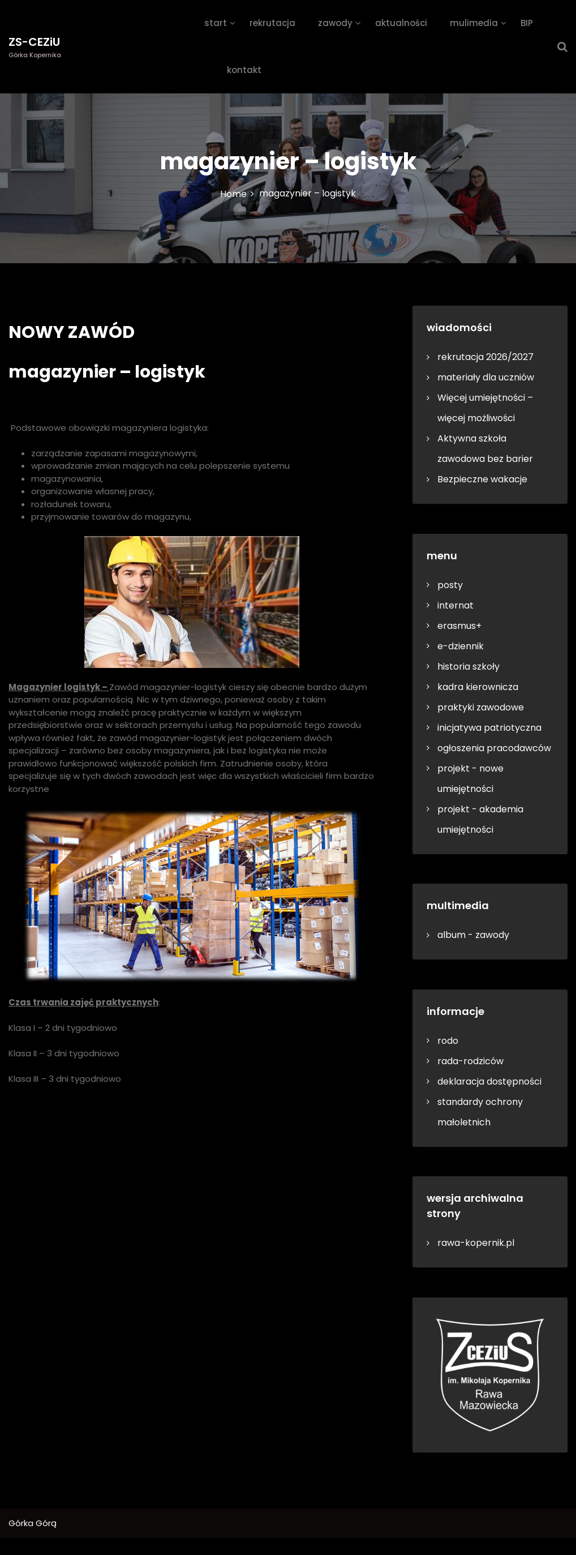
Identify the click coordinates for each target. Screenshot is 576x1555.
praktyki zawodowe (480, 707)
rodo (447, 1040)
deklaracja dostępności (489, 1081)
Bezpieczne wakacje (482, 479)
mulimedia (474, 23)
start (215, 23)
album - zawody (473, 934)
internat (455, 605)
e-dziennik (460, 646)
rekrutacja (272, 23)
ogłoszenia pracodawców (494, 748)
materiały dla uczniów (485, 377)
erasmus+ (459, 625)
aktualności (401, 23)
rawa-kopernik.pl (475, 1242)
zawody (335, 23)
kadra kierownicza (477, 686)
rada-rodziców (470, 1061)
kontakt (244, 70)
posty (450, 585)
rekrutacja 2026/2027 (485, 356)
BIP (527, 23)
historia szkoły (468, 666)
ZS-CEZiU (34, 42)
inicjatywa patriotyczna (489, 727)
